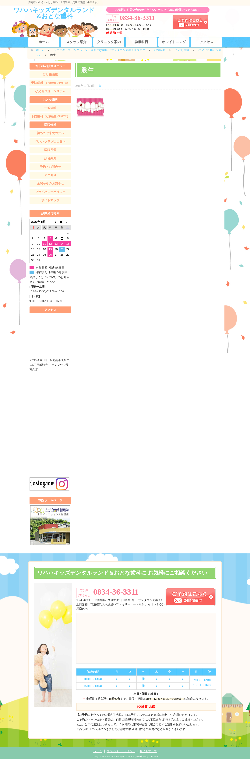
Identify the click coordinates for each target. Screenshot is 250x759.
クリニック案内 (109, 42)
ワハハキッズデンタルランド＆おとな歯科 (54, 13)
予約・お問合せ (50, 166)
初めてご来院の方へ (50, 133)
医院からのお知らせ (50, 183)
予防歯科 (50, 82)
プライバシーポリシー (50, 191)
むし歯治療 (50, 74)
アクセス (206, 42)
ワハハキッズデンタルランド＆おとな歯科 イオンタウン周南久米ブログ (99, 50)
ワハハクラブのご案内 (50, 141)
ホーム (44, 42)
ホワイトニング (174, 42)
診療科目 (141, 42)
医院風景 (50, 150)
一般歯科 (50, 108)
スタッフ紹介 (76, 42)
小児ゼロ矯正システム (50, 91)
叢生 (101, 85)
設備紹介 (50, 158)
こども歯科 (182, 50)
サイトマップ (50, 200)
